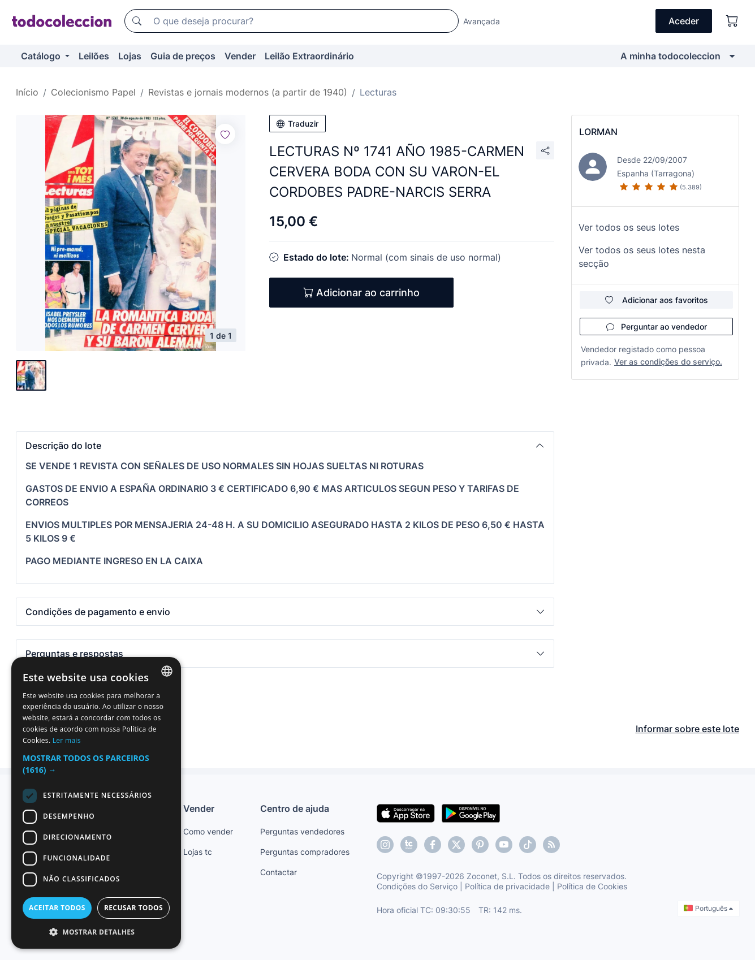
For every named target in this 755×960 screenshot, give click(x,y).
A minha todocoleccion (670, 56)
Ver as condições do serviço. (668, 361)
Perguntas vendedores (302, 831)
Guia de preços (182, 56)
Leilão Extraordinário (309, 56)
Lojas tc (197, 852)
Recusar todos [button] (133, 908)
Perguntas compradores (305, 852)
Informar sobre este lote (687, 728)
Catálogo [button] (42, 56)
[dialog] (96, 803)
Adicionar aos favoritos (656, 300)
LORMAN (598, 131)
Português (708, 908)
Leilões (94, 56)
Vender (240, 56)
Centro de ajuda (294, 808)
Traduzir (297, 123)
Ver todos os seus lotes (629, 227)
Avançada (481, 21)
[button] (285, 445)
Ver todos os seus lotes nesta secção (642, 256)
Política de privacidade (507, 886)
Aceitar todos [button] (57, 908)
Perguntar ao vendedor (656, 326)
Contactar (278, 872)
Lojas (129, 56)
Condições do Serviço (417, 886)
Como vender (208, 831)
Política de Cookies (592, 886)
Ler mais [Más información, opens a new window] (67, 740)
